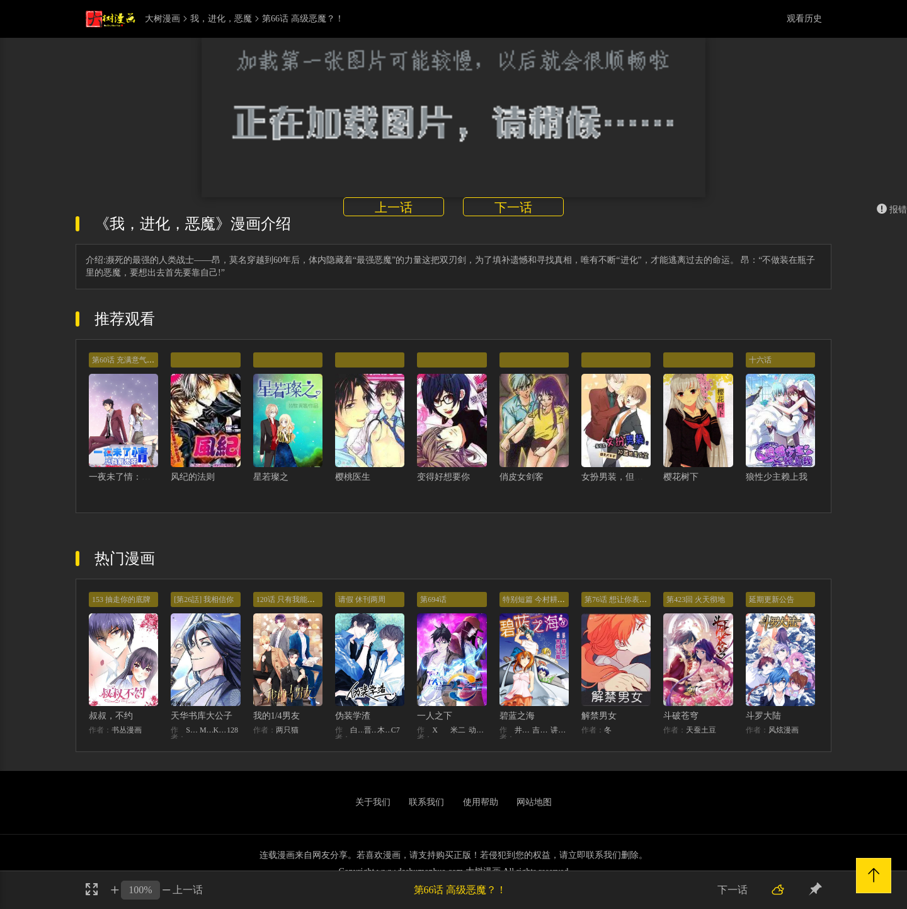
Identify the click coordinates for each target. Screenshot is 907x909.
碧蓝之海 (517, 716)
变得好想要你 (443, 477)
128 (232, 730)
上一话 (394, 207)
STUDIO (193, 730)
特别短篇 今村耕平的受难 (545, 599)
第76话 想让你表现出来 (623, 599)
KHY (220, 730)
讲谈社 (559, 730)
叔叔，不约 (111, 716)
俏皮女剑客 (521, 477)
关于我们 (373, 802)
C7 (395, 730)
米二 (457, 730)
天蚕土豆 (701, 730)
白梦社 (357, 730)
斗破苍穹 (681, 716)
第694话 (433, 599)
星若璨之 (270, 477)
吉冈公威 (541, 730)
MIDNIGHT (207, 730)
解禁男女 (599, 716)
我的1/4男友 (276, 716)
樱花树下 (681, 477)
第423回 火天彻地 (695, 599)
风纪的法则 (193, 477)
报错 (892, 209)
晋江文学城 (371, 730)
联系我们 (426, 802)
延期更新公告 (771, 599)
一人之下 (434, 716)
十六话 (760, 360)
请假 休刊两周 (361, 599)
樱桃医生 (352, 477)
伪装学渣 (352, 716)
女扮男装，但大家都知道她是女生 (647, 477)
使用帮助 (480, 802)
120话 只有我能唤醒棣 (293, 599)
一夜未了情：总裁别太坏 (137, 477)
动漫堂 (478, 730)
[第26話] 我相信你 (204, 599)
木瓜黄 (384, 730)
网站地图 (534, 802)
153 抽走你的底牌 (121, 599)
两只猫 (287, 730)
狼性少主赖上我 (776, 477)
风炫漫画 (783, 730)
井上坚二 (524, 730)
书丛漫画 (126, 730)
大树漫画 (162, 18)
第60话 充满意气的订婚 (130, 360)
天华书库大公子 (201, 716)
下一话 (513, 207)
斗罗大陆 (763, 716)
